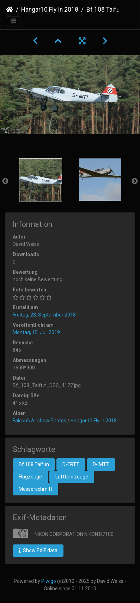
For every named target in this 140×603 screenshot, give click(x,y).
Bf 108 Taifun (34, 464)
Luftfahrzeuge (71, 477)
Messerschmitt (35, 489)
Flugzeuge (30, 477)
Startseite (9, 9)
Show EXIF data (38, 550)
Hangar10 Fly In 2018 (49, 9)
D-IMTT (101, 464)
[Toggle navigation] (13, 21)
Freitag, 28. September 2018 (44, 315)
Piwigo (48, 581)
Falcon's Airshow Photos (39, 420)
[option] (40, 179)
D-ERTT (70, 464)
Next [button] (134, 181)
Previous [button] (5, 181)
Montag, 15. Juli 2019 (36, 332)
